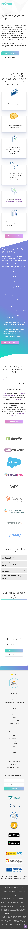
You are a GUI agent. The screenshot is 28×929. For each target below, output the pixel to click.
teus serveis (15, 384)
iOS (17, 415)
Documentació (14, 735)
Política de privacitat (14, 759)
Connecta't (10, 101)
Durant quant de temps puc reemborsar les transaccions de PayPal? (13, 577)
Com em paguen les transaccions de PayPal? (13, 570)
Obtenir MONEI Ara (10, 342)
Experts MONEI (14, 744)
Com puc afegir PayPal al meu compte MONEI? (13, 557)
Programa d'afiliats (14, 723)
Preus (14, 697)
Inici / (2, 8)
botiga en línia (16, 378)
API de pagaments (15, 399)
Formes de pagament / (11, 8)
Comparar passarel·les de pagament (14, 702)
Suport (14, 700)
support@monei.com (14, 909)
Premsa (14, 715)
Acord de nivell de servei (14, 767)
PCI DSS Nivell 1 (14, 764)
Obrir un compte (10, 53)
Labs (14, 746)
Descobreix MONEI (14, 236)
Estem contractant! (14, 720)
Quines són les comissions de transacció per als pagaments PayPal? (13, 564)
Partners (14, 717)
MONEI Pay (20, 413)
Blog (14, 712)
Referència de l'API (14, 738)
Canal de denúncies (14, 770)
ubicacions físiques (8, 380)
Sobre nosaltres (14, 726)
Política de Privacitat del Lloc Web (8, 913)
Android (12, 415)
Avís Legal (14, 756)
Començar (14, 741)
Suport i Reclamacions (14, 761)
